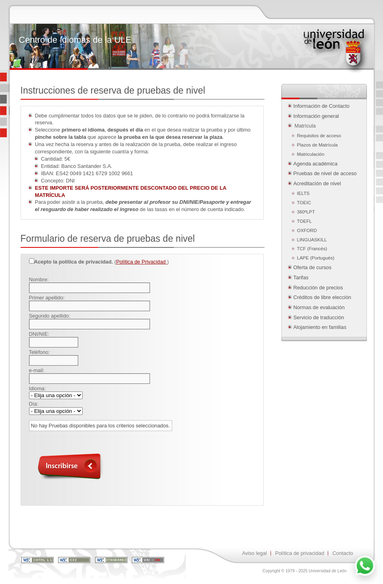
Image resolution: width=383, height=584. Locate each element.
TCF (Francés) (312, 248)
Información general (316, 116)
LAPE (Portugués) (316, 257)
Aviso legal (254, 553)
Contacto (343, 553)
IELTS (303, 193)
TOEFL (304, 221)
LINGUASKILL (312, 239)
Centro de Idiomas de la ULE (75, 40)
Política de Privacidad (141, 262)
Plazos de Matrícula (317, 144)
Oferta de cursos (312, 267)
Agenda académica (315, 164)
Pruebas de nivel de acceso (325, 173)
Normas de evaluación (319, 307)
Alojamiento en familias (320, 327)
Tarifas (301, 277)
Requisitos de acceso (319, 135)
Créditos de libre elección (322, 297)
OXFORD (307, 230)
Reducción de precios (318, 288)
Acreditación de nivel (317, 183)
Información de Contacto (321, 106)
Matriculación (311, 154)
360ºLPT (306, 211)
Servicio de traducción (318, 317)
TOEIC (304, 202)
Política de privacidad (299, 553)
